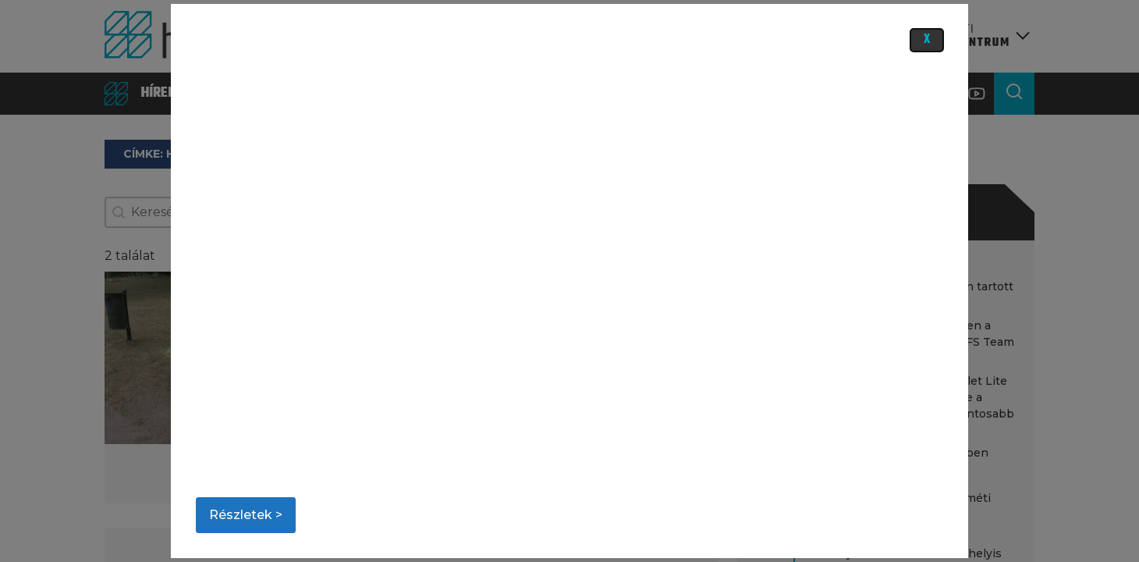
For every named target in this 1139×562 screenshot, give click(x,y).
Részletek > (245, 514)
